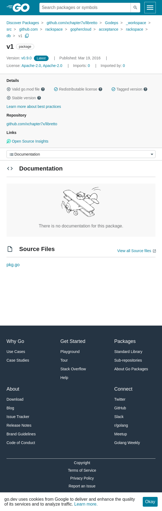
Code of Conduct (21, 443)
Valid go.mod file (26, 89)
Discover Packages (23, 23)
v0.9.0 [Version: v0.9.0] (20, 58)
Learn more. (86, 504)
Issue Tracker (18, 416)
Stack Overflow (73, 369)
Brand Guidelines (21, 434)
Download (15, 399)
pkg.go (13, 264)
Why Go (15, 341)
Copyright (82, 463)
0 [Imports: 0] (82, 65)
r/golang (121, 425)
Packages (125, 341)
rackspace (54, 29)
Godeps (111, 23)
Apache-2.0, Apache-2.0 (41, 65)
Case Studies (18, 360)
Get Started (73, 341)
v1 (20, 36)
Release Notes (19, 425)
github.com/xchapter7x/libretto (72, 23)
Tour (64, 360)
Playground (70, 351)
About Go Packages (131, 369)
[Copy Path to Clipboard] (26, 35)
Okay (150, 501)
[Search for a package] (85, 7)
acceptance (108, 29)
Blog (10, 408)
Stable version (24, 98)
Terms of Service (82, 470)
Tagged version (129, 89)
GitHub (120, 408)
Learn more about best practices (34, 106)
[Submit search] (135, 7)
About (13, 389)
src (9, 29)
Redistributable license (78, 89)
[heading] (23, 7)
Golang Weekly (127, 443)
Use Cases (16, 351)
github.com (28, 29)
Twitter (119, 399)
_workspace (136, 23)
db (9, 36)
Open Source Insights (27, 141)
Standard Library (128, 351)
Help (64, 377)
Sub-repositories (128, 360)
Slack (118, 416)
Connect (123, 389)
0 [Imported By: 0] (113, 65)
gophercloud (80, 29)
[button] (9, 89)
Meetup (120, 434)
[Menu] (81, 154)
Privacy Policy (82, 478)
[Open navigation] (150, 7)
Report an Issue (82, 486)
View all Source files (134, 251)
